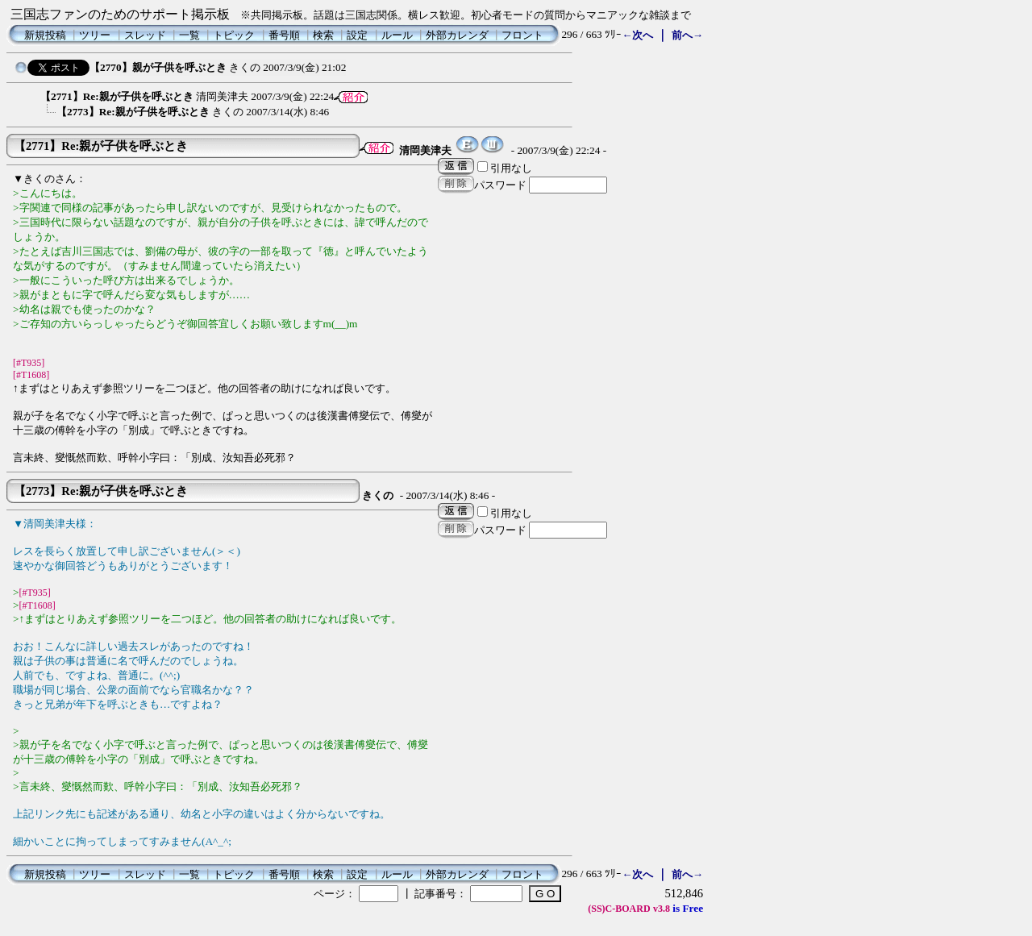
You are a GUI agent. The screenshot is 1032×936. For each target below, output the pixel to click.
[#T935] (28, 362)
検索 (323, 35)
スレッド (145, 35)
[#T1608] (31, 375)
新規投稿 (45, 35)
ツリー (94, 35)
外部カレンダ (457, 35)
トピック (234, 35)
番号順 (284, 35)
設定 (357, 35)
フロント (522, 35)
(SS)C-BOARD (619, 908)
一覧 (189, 35)
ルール (397, 35)
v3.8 (661, 908)
